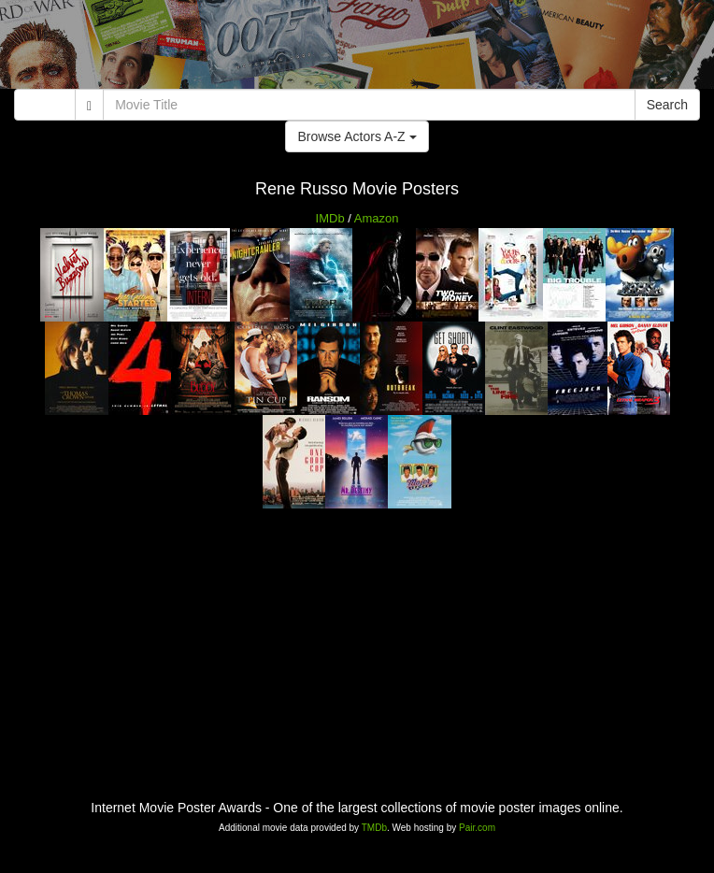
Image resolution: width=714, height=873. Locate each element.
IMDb (330, 218)
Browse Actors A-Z (356, 136)
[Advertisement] (357, 47)
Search (667, 104)
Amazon (376, 218)
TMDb (374, 828)
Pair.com (477, 828)
